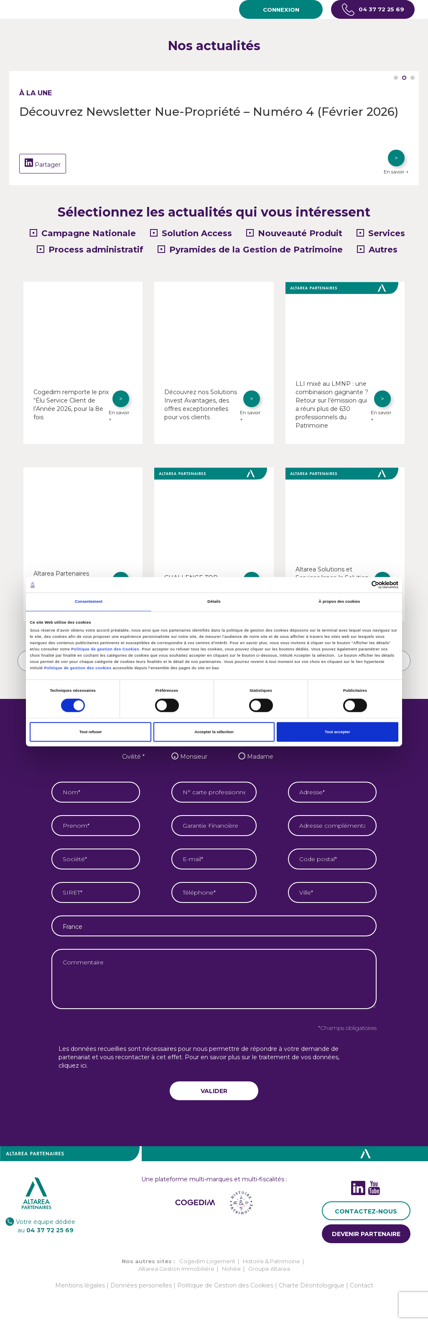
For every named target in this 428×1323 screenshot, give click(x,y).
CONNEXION (281, 9)
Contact (361, 1294)
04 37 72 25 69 (373, 9)
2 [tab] (404, 78)
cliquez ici (73, 1074)
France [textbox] (72, 935)
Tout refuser (90, 732)
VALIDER (214, 1099)
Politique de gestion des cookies (78, 668)
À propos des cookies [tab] (339, 602)
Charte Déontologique (311, 1294)
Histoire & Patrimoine (271, 1269)
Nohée (231, 1277)
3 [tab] (412, 78)
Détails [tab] (213, 602)
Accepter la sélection (214, 732)
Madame (253, 765)
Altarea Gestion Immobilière (176, 1277)
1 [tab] (396, 78)
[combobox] (214, 934)
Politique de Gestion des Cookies (225, 1294)
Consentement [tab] (88, 602)
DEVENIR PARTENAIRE (366, 1242)
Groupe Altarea (269, 1277)
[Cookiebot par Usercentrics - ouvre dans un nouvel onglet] (361, 585)
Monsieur (187, 765)
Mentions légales (80, 1294)
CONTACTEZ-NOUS (366, 1220)
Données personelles (141, 1294)
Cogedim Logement (207, 1269)
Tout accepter (337, 732)
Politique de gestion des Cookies (105, 649)
